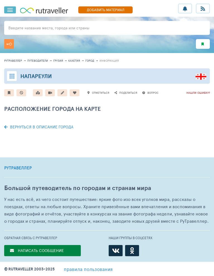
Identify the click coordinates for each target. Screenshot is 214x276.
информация (109, 61)
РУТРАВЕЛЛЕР (18, 168)
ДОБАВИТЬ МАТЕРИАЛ (105, 9)
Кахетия (74, 61)
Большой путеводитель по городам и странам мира (77, 187)
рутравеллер (13, 61)
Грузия (58, 61)
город (89, 61)
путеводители (37, 61)
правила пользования (88, 269)
